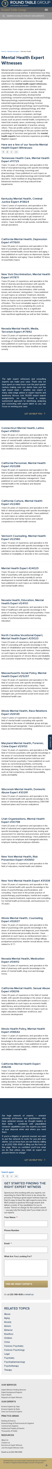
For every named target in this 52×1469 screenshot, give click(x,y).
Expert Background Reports (11, 1392)
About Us (4, 1440)
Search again (7, 1172)
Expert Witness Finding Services (13, 1390)
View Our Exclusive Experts (11, 1412)
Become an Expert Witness (11, 1445)
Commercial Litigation (9, 1426)
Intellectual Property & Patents (12, 1428)
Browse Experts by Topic (10, 1407)
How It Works (6, 1395)
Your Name (10, 1217)
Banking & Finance (8, 1421)
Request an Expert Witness (11, 1397)
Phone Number (11, 1230)
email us (29, 1294)
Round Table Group (13, 9)
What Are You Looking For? (18, 1256)
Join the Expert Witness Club (12, 1448)
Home (3, 51)
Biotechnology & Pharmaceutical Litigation (17, 1423)
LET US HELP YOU (33, 414)
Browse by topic (13, 51)
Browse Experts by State (10, 1409)
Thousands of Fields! (9, 1431)
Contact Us (5, 1443)
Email (8, 1243)
